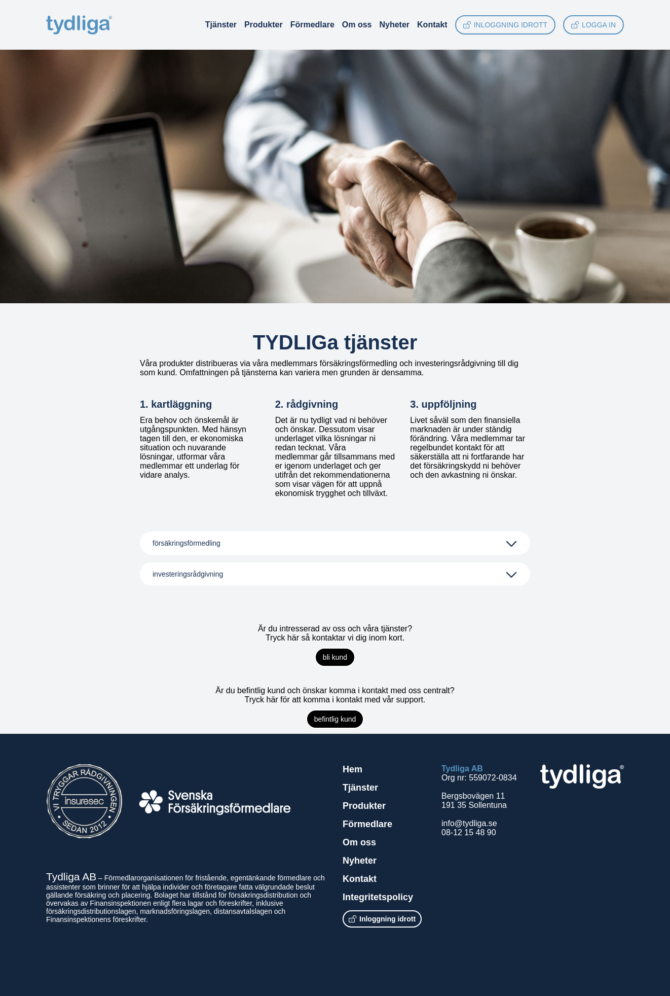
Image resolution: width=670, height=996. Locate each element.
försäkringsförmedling (186, 543)
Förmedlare (312, 24)
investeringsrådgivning (188, 574)
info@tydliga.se (469, 823)
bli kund (335, 657)
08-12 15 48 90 (468, 832)
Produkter (263, 24)
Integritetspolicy (378, 897)
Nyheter (394, 24)
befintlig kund (335, 719)
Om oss (357, 24)
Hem (352, 769)
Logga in (593, 25)
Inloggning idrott (505, 25)
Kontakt (432, 24)
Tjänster (221, 24)
